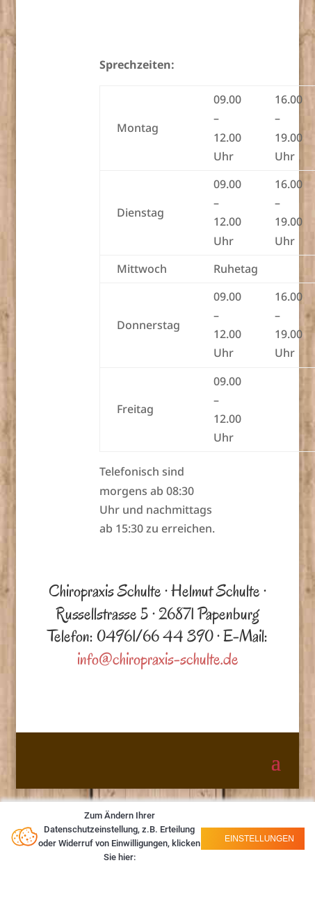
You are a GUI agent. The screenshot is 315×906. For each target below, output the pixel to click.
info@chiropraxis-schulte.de (158, 659)
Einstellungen (258, 839)
